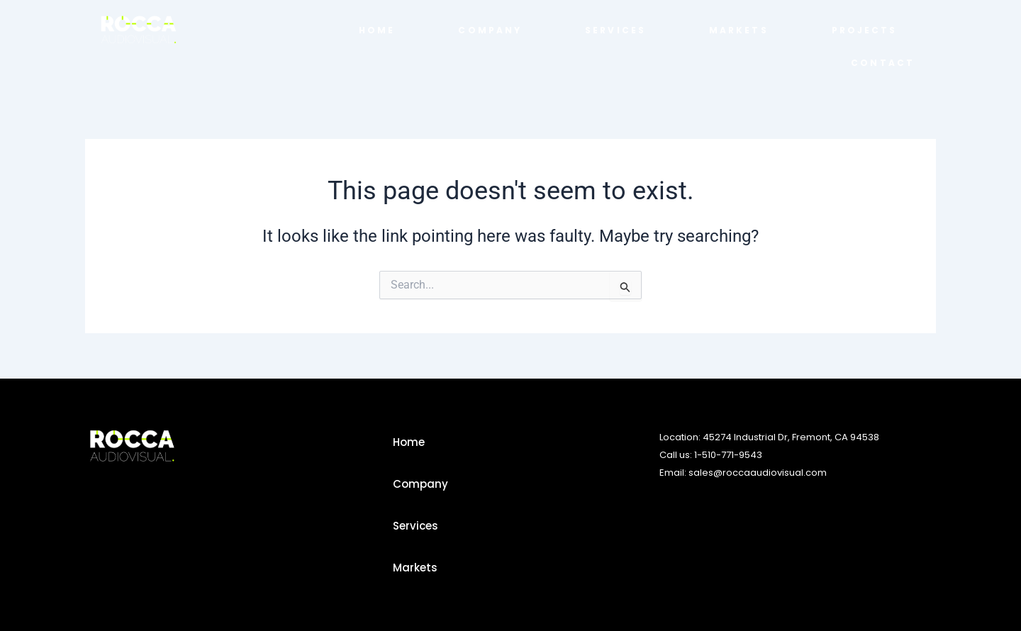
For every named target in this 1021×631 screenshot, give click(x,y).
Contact (883, 63)
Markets (739, 30)
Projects (865, 30)
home (377, 30)
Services (615, 30)
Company (490, 30)
